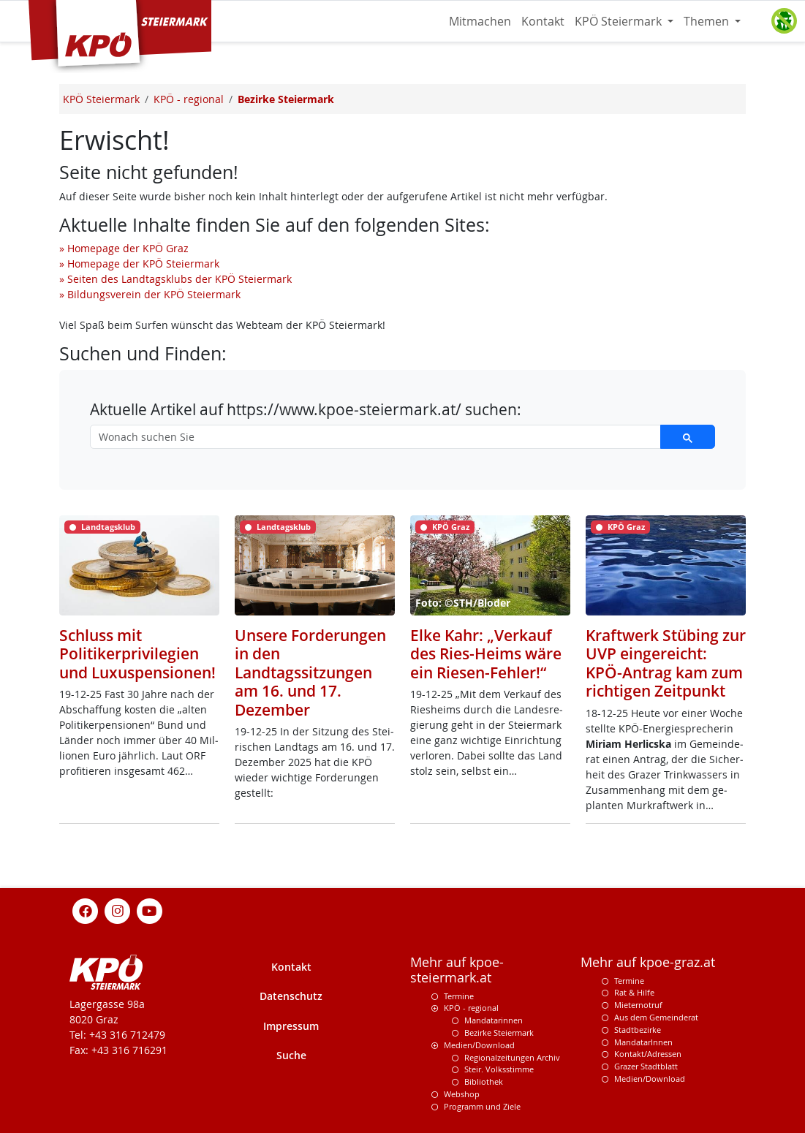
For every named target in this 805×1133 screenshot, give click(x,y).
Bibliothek (483, 1081)
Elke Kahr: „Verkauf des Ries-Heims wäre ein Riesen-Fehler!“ (486, 653)
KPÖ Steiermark (620, 21)
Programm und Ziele (482, 1106)
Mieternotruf (638, 1004)
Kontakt (542, 21)
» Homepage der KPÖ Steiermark (139, 263)
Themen (708, 21)
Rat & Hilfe (634, 992)
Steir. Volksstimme (499, 1069)
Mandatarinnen (493, 1020)
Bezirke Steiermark (499, 1032)
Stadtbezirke (637, 1029)
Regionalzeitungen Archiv (512, 1057)
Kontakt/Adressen (647, 1053)
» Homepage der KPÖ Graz (124, 248)
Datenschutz (291, 996)
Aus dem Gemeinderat (656, 1017)
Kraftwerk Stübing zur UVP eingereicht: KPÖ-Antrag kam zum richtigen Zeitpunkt (666, 662)
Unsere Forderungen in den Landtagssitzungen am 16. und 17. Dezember (310, 672)
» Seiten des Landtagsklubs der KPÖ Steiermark (175, 279)
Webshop (462, 1093)
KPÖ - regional (471, 1007)
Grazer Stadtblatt (646, 1066)
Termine (459, 995)
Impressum (291, 1026)
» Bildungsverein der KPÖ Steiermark (150, 294)
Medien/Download (479, 1044)
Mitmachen (480, 21)
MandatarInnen (643, 1042)
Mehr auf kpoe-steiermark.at (457, 970)
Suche (291, 1055)
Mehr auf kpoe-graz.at (648, 962)
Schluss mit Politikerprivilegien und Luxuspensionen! (137, 653)
